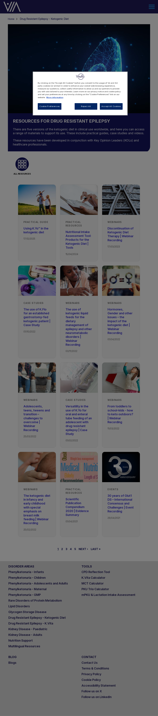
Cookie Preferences (49, 106)
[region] (80, 93)
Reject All (86, 106)
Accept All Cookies (111, 106)
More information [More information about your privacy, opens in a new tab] (54, 97)
